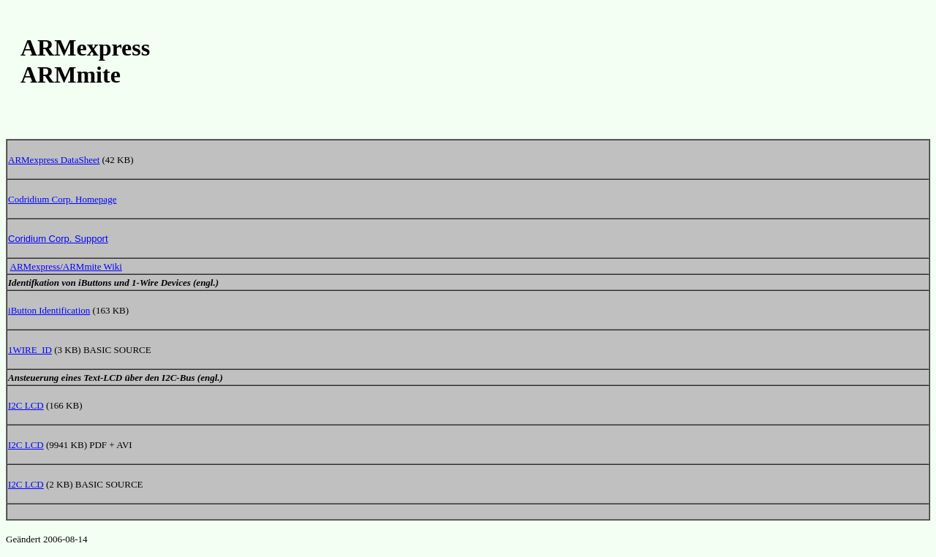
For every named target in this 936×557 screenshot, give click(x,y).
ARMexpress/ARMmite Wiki (66, 266)
